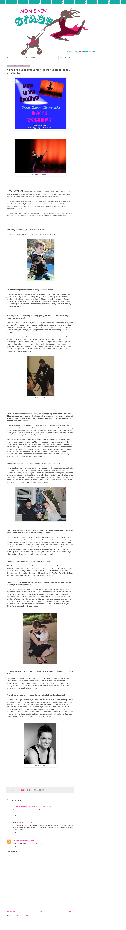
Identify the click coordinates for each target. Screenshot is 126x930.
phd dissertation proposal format (24, 807)
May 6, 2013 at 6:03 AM (43, 807)
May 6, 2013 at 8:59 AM (26, 822)
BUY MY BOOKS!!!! (29, 58)
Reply (14, 815)
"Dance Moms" (65, 58)
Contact (41, 58)
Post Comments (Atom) (22, 915)
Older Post (69, 911)
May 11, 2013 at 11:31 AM (28, 840)
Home (8, 58)
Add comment (12, 851)
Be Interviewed (52, 58)
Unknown (16, 840)
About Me (17, 58)
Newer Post (11, 911)
